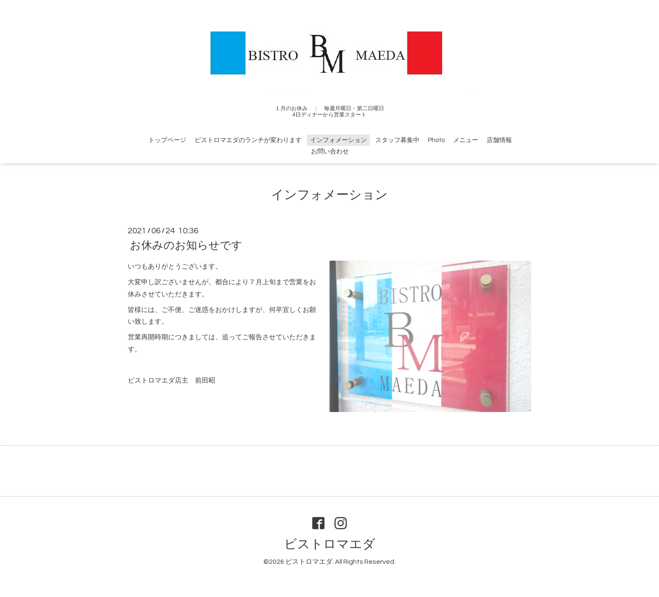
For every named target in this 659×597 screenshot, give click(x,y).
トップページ (167, 140)
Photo (436, 140)
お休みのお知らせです (186, 245)
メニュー (465, 140)
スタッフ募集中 (397, 140)
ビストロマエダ (329, 544)
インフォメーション (338, 140)
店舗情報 (499, 140)
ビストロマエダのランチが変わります (248, 140)
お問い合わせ (330, 151)
